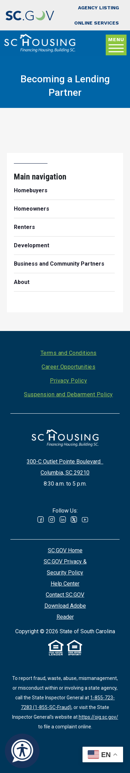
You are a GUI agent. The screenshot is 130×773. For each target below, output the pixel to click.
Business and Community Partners (59, 263)
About (21, 282)
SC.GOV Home (65, 550)
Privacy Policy (68, 380)
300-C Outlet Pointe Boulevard (65, 461)
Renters (24, 227)
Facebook (40, 519)
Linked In (63, 519)
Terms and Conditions (69, 353)
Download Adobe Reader (65, 611)
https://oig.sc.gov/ (98, 717)
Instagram (52, 519)
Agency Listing (98, 7)
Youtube (85, 519)
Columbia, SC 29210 (65, 472)
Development (31, 245)
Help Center (65, 583)
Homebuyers (30, 190)
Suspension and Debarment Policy (68, 394)
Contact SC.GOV (65, 594)
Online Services (96, 23)
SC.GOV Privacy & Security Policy (65, 567)
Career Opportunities (68, 367)
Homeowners (31, 208)
